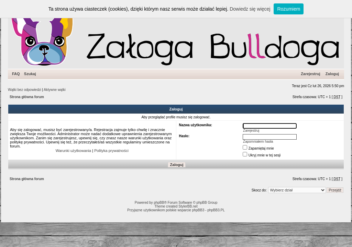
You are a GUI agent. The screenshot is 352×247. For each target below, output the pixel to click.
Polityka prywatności (111, 151)
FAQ (16, 74)
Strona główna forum (27, 97)
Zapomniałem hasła (258, 141)
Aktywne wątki (54, 90)
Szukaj (30, 74)
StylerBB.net (188, 206)
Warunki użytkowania (73, 151)
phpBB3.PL (216, 210)
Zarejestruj (310, 74)
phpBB (159, 202)
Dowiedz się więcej (250, 9)
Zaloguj (332, 74)
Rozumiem (288, 9)
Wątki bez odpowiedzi (24, 90)
